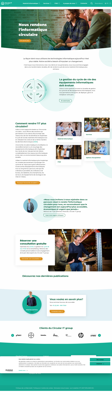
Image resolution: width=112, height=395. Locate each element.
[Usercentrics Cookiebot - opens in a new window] (9, 392)
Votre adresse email (83, 364)
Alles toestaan (100, 381)
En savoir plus (24, 41)
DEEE (35, 142)
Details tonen (22, 392)
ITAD (24, 249)
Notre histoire (33, 371)
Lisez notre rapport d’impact (54, 215)
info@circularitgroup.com (54, 361)
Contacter (19, 364)
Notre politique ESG (34, 367)
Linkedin (48, 367)
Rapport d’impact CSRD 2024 (35, 362)
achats (31, 247)
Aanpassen (100, 385)
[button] (12, 335)
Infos (17, 367)
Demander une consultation (32, 259)
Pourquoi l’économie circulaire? (28, 183)
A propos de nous (35, 374)
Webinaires (19, 370)
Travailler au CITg (21, 361)
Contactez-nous (57, 312)
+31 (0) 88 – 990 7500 (59, 306)
